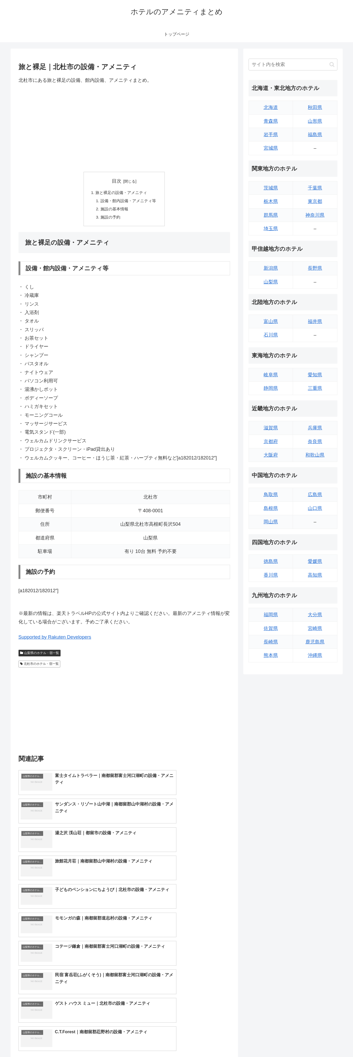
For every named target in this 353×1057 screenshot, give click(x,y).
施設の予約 (109, 218)
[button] (332, 64)
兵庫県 (315, 427)
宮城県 (271, 148)
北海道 (271, 107)
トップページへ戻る (278, 1041)
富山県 (271, 321)
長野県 (315, 268)
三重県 (315, 388)
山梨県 (271, 282)
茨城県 (271, 188)
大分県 (315, 614)
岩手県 (271, 134)
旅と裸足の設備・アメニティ (121, 193)
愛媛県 (315, 561)
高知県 (315, 575)
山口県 (315, 508)
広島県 (315, 494)
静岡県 (271, 388)
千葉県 (315, 188)
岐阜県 (271, 374)
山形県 (315, 121)
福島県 (315, 134)
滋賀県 (271, 427)
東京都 (315, 201)
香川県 (271, 575)
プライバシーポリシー (319, 1041)
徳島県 (271, 561)
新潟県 (271, 268)
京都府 (271, 441)
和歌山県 (314, 455)
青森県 (271, 121)
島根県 (271, 508)
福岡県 (271, 614)
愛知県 (315, 374)
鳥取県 (271, 494)
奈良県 (315, 441)
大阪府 (271, 455)
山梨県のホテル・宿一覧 (39, 655)
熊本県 (271, 655)
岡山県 (271, 521)
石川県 (271, 335)
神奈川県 (314, 215)
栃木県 (271, 201)
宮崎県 (315, 628)
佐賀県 (271, 628)
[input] (293, 64)
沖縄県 (315, 655)
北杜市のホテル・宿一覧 (39, 665)
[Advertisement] (124, 128)
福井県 (315, 321)
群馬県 (271, 215)
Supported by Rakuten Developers (55, 639)
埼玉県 (271, 228)
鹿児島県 (314, 641)
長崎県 (271, 641)
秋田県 (315, 107)
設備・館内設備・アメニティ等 (128, 201)
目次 (116, 181)
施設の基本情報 (114, 210)
